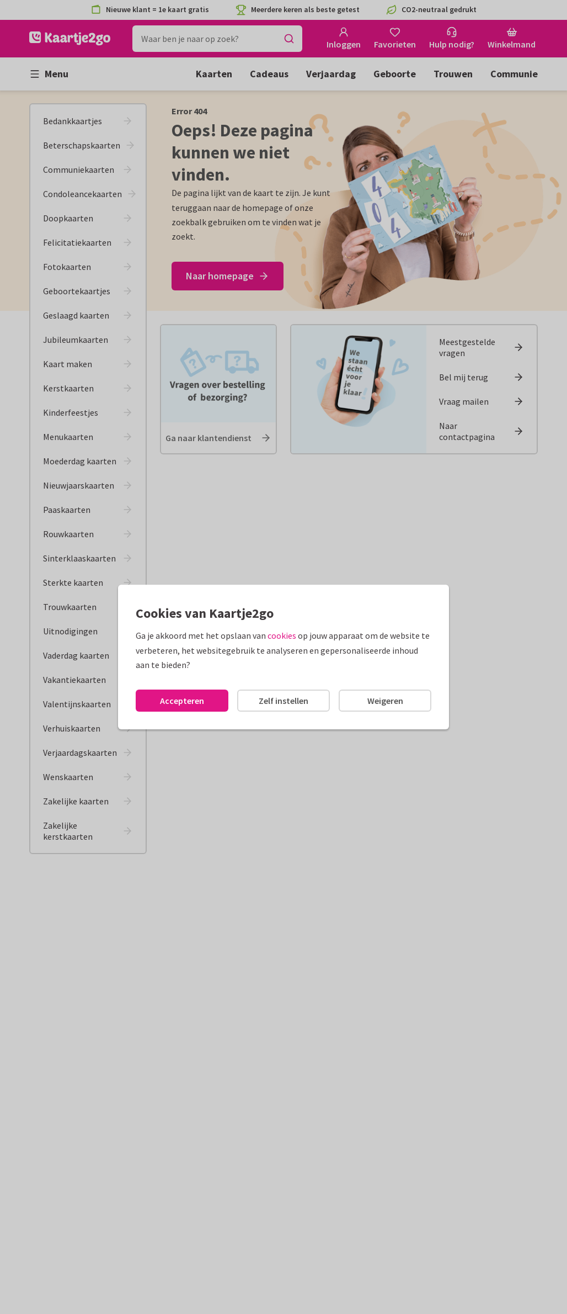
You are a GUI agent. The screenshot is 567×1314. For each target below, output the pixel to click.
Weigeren (385, 700)
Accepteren (182, 700)
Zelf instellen (283, 700)
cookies (282, 635)
